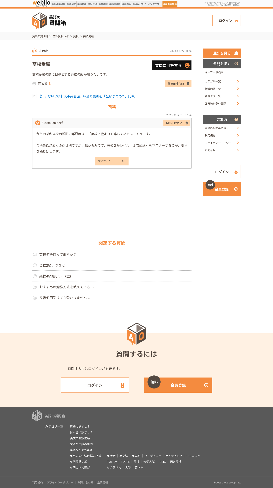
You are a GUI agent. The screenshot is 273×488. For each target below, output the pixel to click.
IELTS (162, 462)
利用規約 (210, 135)
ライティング (173, 456)
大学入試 (149, 462)
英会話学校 (114, 467)
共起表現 (92, 4)
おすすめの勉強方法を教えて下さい (66, 286)
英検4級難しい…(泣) (55, 275)
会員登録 (217, 186)
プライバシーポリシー (218, 143)
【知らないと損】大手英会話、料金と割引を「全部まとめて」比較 (86, 96)
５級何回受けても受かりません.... (64, 297)
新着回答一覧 (213, 89)
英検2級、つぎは (52, 265)
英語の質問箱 (170, 4)
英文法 (123, 456)
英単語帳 (103, 4)
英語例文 (71, 4)
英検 (75, 36)
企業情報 (102, 482)
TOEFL (125, 462)
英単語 (136, 456)
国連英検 (175, 462)
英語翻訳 (126, 4)
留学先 (139, 467)
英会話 (136, 4)
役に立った (104, 161)
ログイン (225, 20)
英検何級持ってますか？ (57, 254)
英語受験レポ (61, 36)
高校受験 (88, 36)
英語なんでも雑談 (81, 450)
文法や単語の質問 (81, 444)
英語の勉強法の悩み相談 (85, 456)
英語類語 (81, 4)
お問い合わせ (85, 482)
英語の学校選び (80, 467)
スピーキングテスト (151, 4)
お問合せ (210, 150)
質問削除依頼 (176, 83)
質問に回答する (168, 65)
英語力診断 (115, 4)
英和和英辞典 (58, 4)
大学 (128, 467)
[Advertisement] (139, 20)
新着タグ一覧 (213, 96)
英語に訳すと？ (80, 426)
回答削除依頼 (174, 123)
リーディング (152, 456)
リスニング (193, 456)
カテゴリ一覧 (213, 81)
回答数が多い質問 (215, 103)
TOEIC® (112, 462)
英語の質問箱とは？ (217, 128)
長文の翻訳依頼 (80, 438)
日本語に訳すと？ (81, 432)
